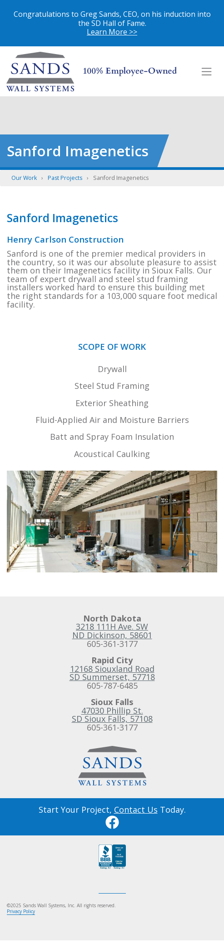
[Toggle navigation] (207, 71)
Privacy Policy (21, 911)
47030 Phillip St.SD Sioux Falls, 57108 (112, 715)
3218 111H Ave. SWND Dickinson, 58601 (112, 631)
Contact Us (136, 809)
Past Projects (65, 178)
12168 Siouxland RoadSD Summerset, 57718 (112, 673)
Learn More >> (112, 32)
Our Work (24, 178)
